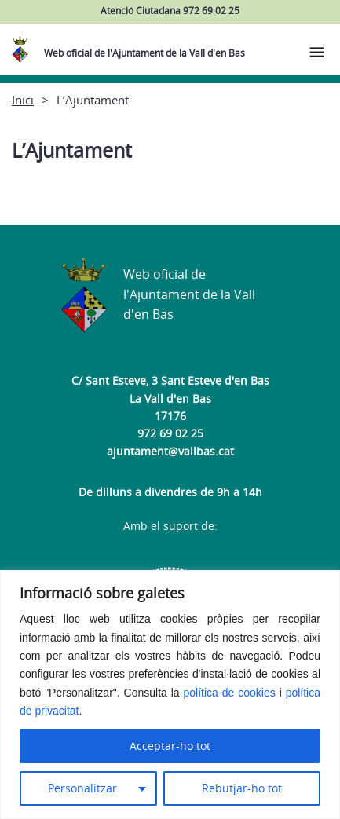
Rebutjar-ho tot (242, 788)
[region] (170, 694)
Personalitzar (82, 788)
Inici (23, 100)
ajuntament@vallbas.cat (170, 451)
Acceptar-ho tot (170, 745)
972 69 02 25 (170, 433)
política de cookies (230, 692)
